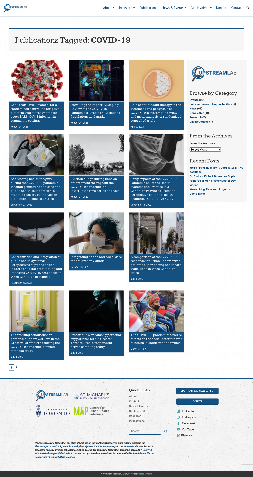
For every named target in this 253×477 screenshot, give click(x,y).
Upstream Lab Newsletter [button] (197, 391)
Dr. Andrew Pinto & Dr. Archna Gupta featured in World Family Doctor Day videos (213, 180)
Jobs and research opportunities (211, 104)
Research (125, 10)
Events (194, 100)
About (107, 10)
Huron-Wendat (131, 446)
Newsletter (197, 113)
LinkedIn (185, 411)
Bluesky (184, 435)
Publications (148, 10)
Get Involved (200, 10)
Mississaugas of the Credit (48, 446)
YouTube (185, 429)
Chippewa (88, 446)
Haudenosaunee (106, 446)
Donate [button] (197, 401)
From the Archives (202, 143)
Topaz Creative (145, 474)
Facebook (186, 423)
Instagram (186, 417)
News (193, 108)
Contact (237, 10)
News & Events (173, 10)
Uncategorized (199, 121)
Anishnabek (72, 446)
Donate (221, 10)
